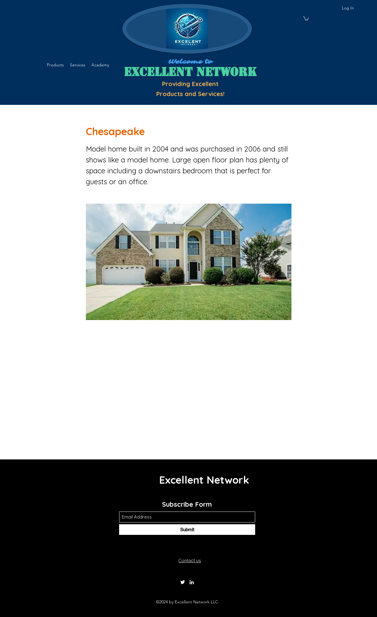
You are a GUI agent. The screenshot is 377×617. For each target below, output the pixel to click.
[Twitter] (183, 582)
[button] (306, 18)
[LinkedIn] (192, 582)
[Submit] (187, 529)
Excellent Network (204, 479)
